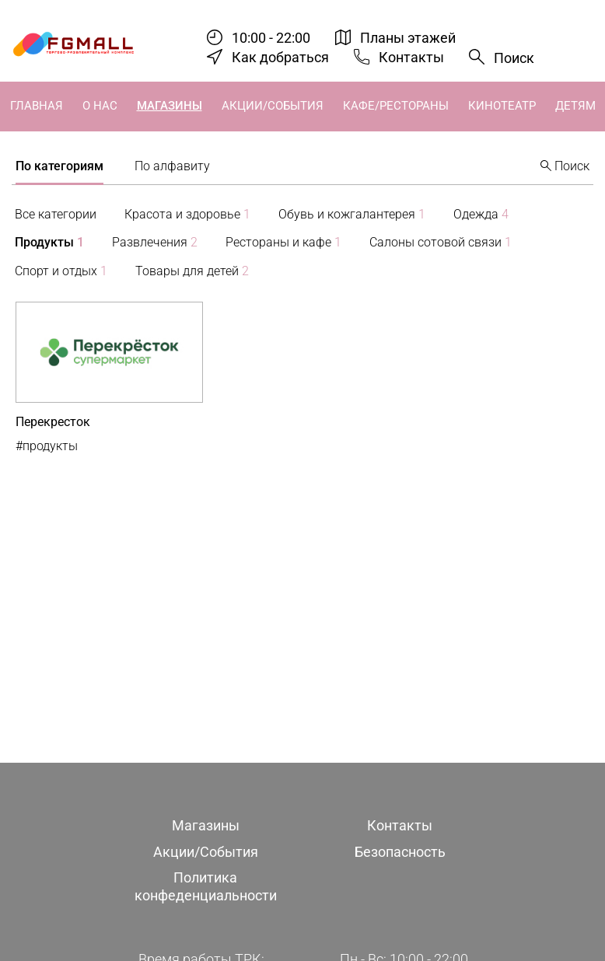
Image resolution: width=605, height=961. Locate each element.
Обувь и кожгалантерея (351, 214)
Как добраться (280, 57)
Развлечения (155, 242)
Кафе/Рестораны (396, 106)
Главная (36, 106)
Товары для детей (192, 271)
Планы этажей (408, 38)
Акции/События (272, 106)
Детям (575, 106)
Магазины (169, 106)
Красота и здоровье (187, 214)
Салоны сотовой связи (440, 242)
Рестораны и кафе (283, 242)
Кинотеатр (502, 106)
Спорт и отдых (61, 271)
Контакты (411, 57)
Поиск (514, 58)
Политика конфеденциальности (206, 886)
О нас (99, 106)
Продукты (49, 242)
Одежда (481, 214)
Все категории (55, 214)
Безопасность (400, 852)
